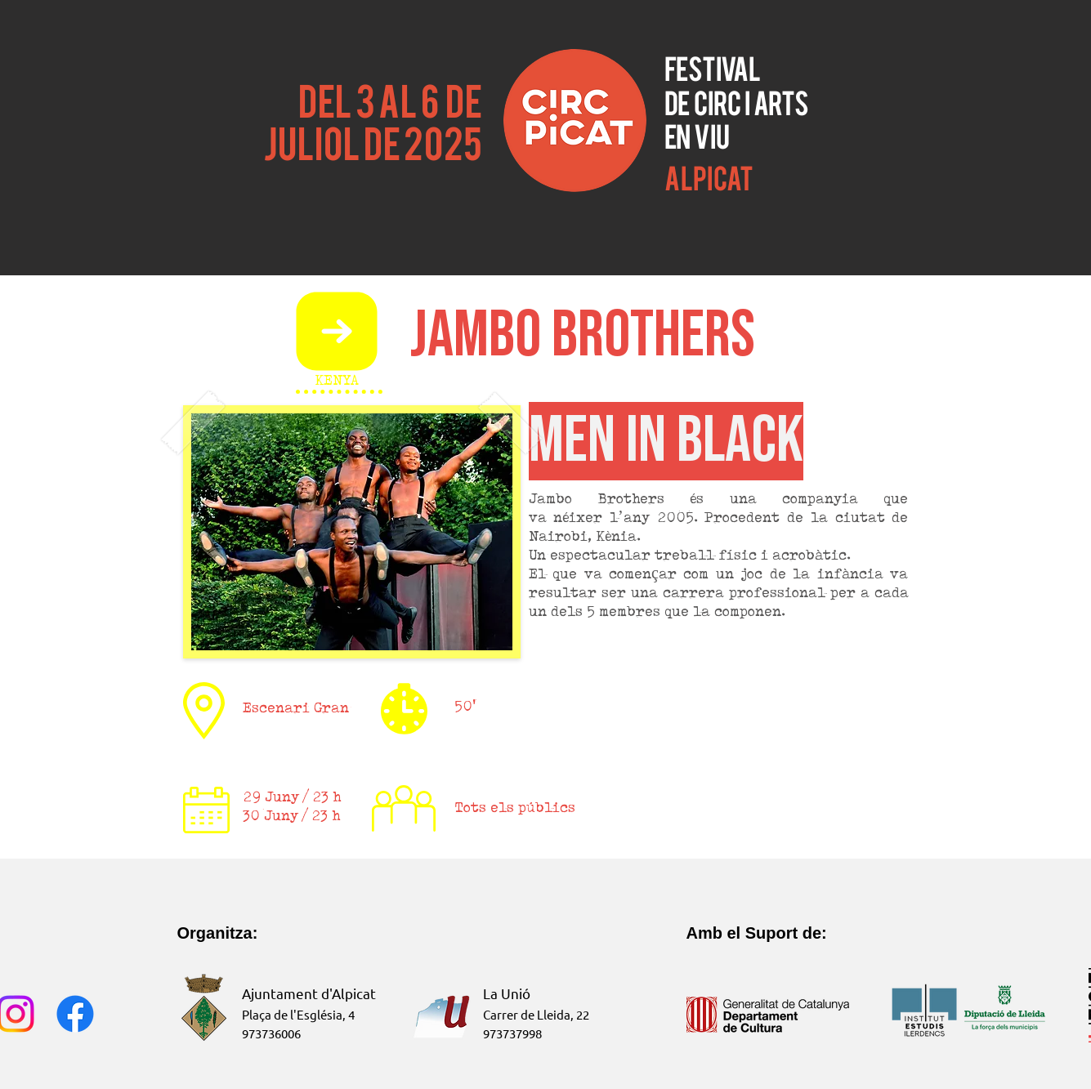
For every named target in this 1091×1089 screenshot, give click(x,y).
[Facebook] (75, 1013)
